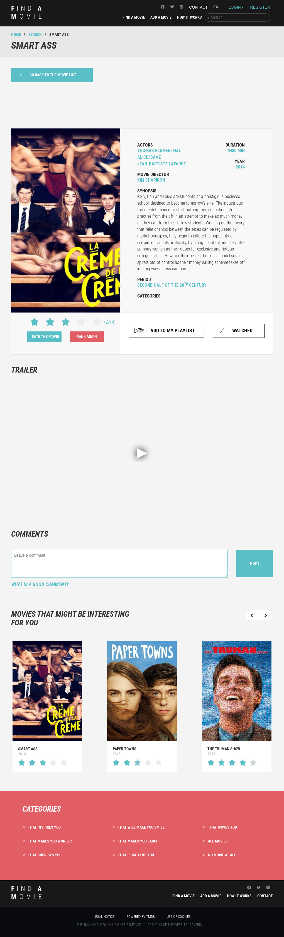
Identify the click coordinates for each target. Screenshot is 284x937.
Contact (198, 7)
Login (236, 7)
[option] (135, 706)
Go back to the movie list (48, 74)
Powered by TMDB (140, 916)
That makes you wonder (50, 841)
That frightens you (136, 855)
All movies (218, 841)
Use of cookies (179, 916)
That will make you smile (141, 827)
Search (35, 34)
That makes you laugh (138, 841)
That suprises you (45, 855)
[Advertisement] (142, 104)
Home (16, 34)
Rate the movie (45, 336)
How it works (189, 17)
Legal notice (104, 916)
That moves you (222, 827)
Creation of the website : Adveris (175, 925)
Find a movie (134, 17)
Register (260, 7)
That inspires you (44, 827)
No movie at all (222, 855)
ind (28, 12)
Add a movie (161, 17)
